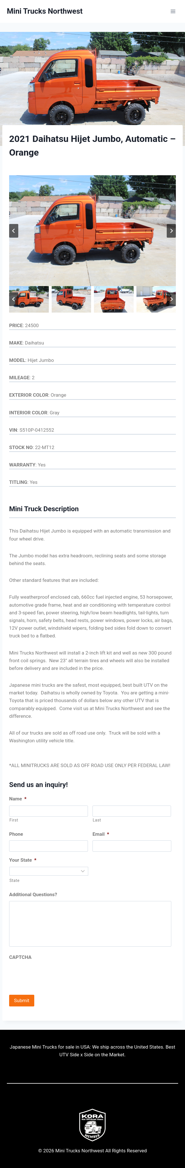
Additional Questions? (33, 894)
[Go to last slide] (13, 231)
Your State (23, 860)
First (13, 820)
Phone (16, 834)
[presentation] (52, 974)
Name (18, 799)
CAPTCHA (20, 957)
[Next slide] (171, 231)
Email (100, 834)
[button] (29, 299)
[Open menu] (173, 11)
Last (97, 820)
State (14, 880)
